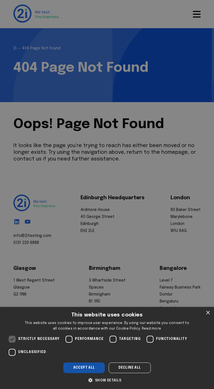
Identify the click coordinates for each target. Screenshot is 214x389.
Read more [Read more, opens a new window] (151, 328)
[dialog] (107, 348)
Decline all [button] (129, 367)
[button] (107, 379)
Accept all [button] (84, 367)
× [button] (208, 313)
